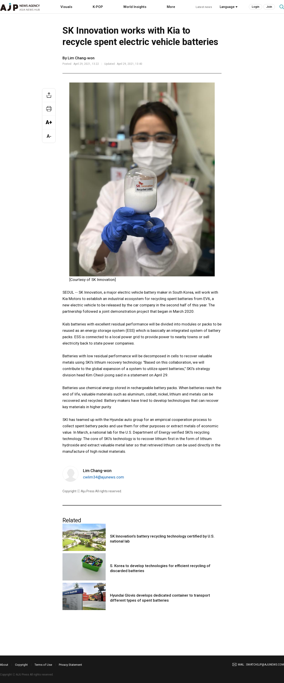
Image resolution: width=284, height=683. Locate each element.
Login (255, 6)
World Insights (134, 7)
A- (49, 136)
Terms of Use (43, 664)
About (4, 664)
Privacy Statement (70, 664)
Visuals (66, 7)
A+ (49, 122)
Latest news (204, 7)
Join (269, 6)
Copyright (21, 664)
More (171, 7)
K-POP (98, 7)
